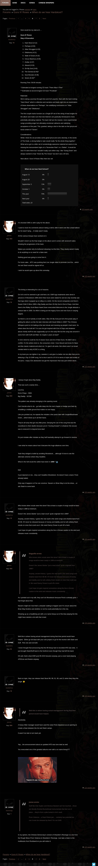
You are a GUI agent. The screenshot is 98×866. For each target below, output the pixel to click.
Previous (12, 19)
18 (13, 43)
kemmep (9, 811)
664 (11, 239)
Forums (7, 12)
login (34, 10)
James (9, 236)
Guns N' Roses (21, 12)
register (27, 10)
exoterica (11, 40)
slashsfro (9, 646)
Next (44, 19)
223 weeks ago (87, 209)
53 (11, 649)
